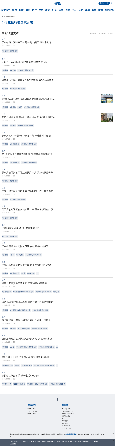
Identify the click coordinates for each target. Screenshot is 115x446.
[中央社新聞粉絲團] (57, 399)
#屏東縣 (5, 70)
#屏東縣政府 (14, 162)
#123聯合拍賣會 (24, 329)
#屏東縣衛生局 (7, 365)
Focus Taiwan (32, 409)
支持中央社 (104, 3)
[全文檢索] (112, 3)
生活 (61, 10)
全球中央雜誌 (66, 416)
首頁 (3, 17)
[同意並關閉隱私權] (113, 434)
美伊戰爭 (5, 10)
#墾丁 (12, 255)
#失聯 (12, 347)
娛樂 (94, 10)
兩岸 (34, 10)
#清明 (20, 107)
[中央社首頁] (57, 3)
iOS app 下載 (66, 409)
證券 (47, 10)
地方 (74, 10)
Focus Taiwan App (68, 413)
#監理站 (13, 107)
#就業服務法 (14, 273)
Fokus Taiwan (32, 413)
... (37, 273)
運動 (87, 10)
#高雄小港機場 (26, 365)
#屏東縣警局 (14, 144)
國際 (27, 10)
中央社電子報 (66, 426)
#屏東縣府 (31, 273)
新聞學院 (65, 423)
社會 (67, 10)
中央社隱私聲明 (71, 434)
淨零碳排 (65, 421)
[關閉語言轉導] (113, 441)
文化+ (64, 418)
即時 (14, 10)
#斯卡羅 (13, 329)
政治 (21, 10)
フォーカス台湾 (32, 411)
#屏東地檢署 (6, 292)
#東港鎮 (13, 70)
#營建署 (13, 125)
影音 (100, 10)
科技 (54, 10)
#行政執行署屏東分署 (10, 51)
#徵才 (23, 273)
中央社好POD (66, 428)
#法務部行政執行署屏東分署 (23, 292)
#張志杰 (56, 292)
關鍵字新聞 (10, 17)
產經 (41, 10)
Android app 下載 (67, 411)
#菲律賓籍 (20, 255)
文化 (81, 10)
